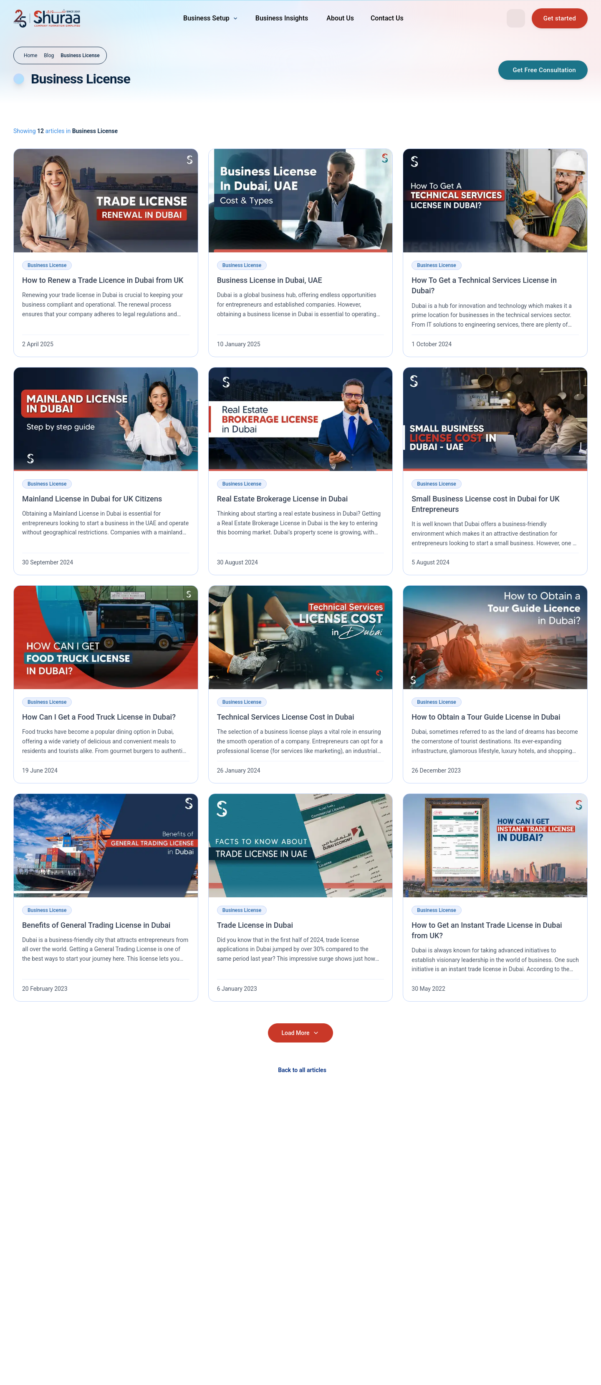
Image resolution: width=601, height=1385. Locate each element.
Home (30, 55)
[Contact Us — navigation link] (387, 18)
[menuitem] (211, 18)
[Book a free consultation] (560, 18)
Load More (301, 1033)
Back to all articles (302, 1070)
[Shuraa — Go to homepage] (46, 18)
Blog (49, 55)
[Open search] (516, 18)
